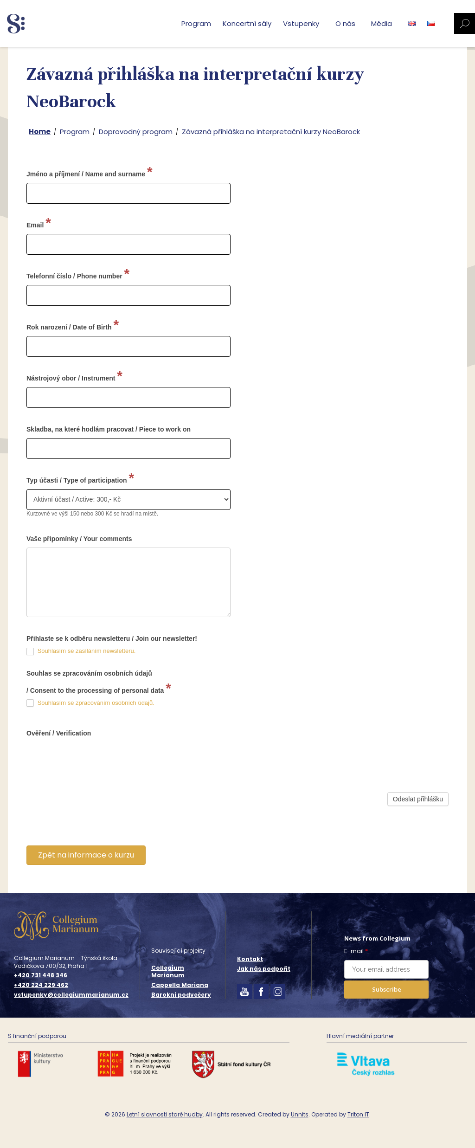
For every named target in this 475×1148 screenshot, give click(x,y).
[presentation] (96, 823)
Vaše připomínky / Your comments (79, 538)
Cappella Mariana (179, 985)
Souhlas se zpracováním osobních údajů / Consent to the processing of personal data (98, 683)
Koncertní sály (247, 23)
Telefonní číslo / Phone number (77, 273)
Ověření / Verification (58, 733)
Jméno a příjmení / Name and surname (89, 171)
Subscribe (386, 989)
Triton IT (358, 1114)
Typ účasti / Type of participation (80, 477)
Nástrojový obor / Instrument (74, 375)
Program (196, 23)
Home (40, 131)
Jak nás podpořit (263, 969)
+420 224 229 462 (41, 985)
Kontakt (250, 959)
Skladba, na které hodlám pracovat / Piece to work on (108, 429)
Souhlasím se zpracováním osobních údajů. (96, 702)
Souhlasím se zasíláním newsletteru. (87, 650)
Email (38, 222)
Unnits (299, 1114)
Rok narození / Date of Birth (72, 324)
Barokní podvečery (181, 995)
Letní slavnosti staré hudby (165, 1114)
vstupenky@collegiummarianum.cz (71, 995)
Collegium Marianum (168, 972)
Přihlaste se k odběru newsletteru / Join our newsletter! (111, 638)
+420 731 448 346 (40, 975)
